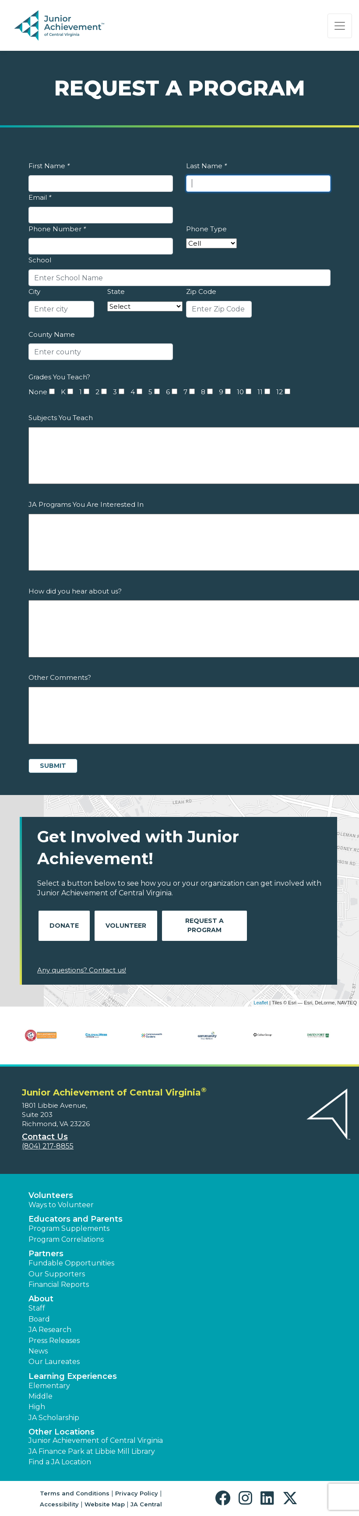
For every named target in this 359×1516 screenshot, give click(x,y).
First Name (49, 166)
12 (279, 392)
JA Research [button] (49, 1329)
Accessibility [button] (59, 1504)
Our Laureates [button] (54, 1361)
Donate (64, 925)
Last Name (206, 166)
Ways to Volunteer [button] (61, 1205)
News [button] (38, 1351)
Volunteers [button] (50, 1195)
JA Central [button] (146, 1504)
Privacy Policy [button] (136, 1493)
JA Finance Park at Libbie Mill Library (91, 1451)
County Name (51, 334)
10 (240, 392)
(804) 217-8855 (48, 1146)
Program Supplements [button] (68, 1228)
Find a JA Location (59, 1462)
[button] (225, 1498)
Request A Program (204, 925)
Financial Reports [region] (58, 1284)
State (116, 291)
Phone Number (57, 229)
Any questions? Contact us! (81, 970)
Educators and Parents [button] (75, 1219)
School (39, 260)
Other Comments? (59, 677)
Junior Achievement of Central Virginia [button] (95, 1440)
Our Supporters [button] (56, 1274)
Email (39, 197)
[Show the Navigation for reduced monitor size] (339, 26)
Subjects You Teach (60, 417)
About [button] (40, 1299)
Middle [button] (40, 1396)
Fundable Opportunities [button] (71, 1263)
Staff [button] (36, 1308)
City (34, 291)
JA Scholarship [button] (53, 1418)
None (37, 392)
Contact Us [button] (45, 1137)
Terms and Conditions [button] (74, 1493)
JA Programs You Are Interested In (86, 504)
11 (260, 392)
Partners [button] (45, 1254)
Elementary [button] (49, 1386)
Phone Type (206, 229)
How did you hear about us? (75, 591)
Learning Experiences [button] (72, 1376)
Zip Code (201, 291)
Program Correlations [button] (66, 1239)
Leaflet (260, 1002)
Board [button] (39, 1319)
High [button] (36, 1407)
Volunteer (126, 925)
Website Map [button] (104, 1504)
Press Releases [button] (54, 1340)
